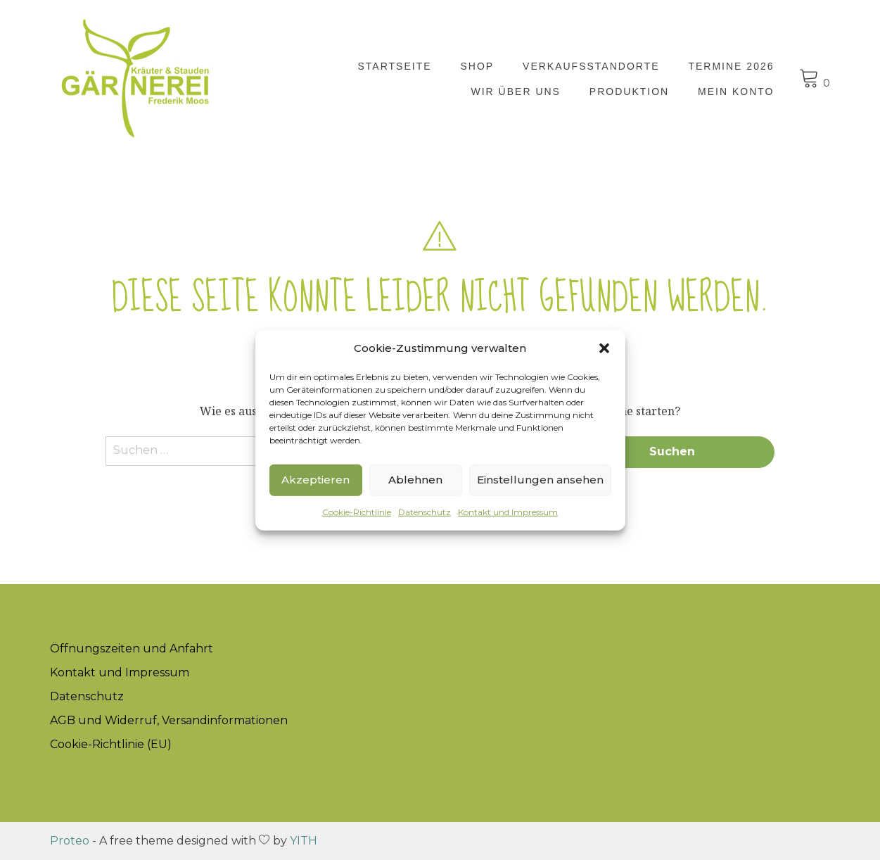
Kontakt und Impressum (508, 511)
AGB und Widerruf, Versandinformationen (169, 720)
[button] (604, 348)
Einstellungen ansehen (540, 479)
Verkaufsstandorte (591, 66)
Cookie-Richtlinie (356, 511)
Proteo (69, 840)
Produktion (629, 91)
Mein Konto (736, 91)
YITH (303, 840)
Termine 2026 (731, 66)
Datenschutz (424, 511)
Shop (477, 66)
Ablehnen (415, 479)
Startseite (395, 66)
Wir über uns (516, 91)
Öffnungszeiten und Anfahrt (131, 648)
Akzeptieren (315, 479)
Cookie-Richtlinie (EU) (111, 744)
